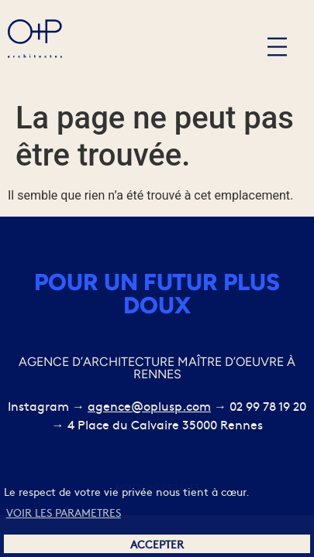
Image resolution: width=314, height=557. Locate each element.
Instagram (38, 405)
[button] (277, 47)
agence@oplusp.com (149, 405)
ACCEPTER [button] (157, 544)
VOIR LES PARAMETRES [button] (63, 512)
